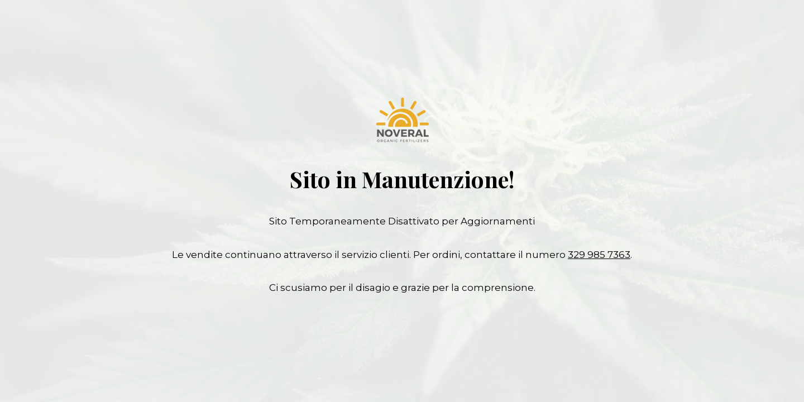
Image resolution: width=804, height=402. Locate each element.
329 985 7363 (599, 254)
